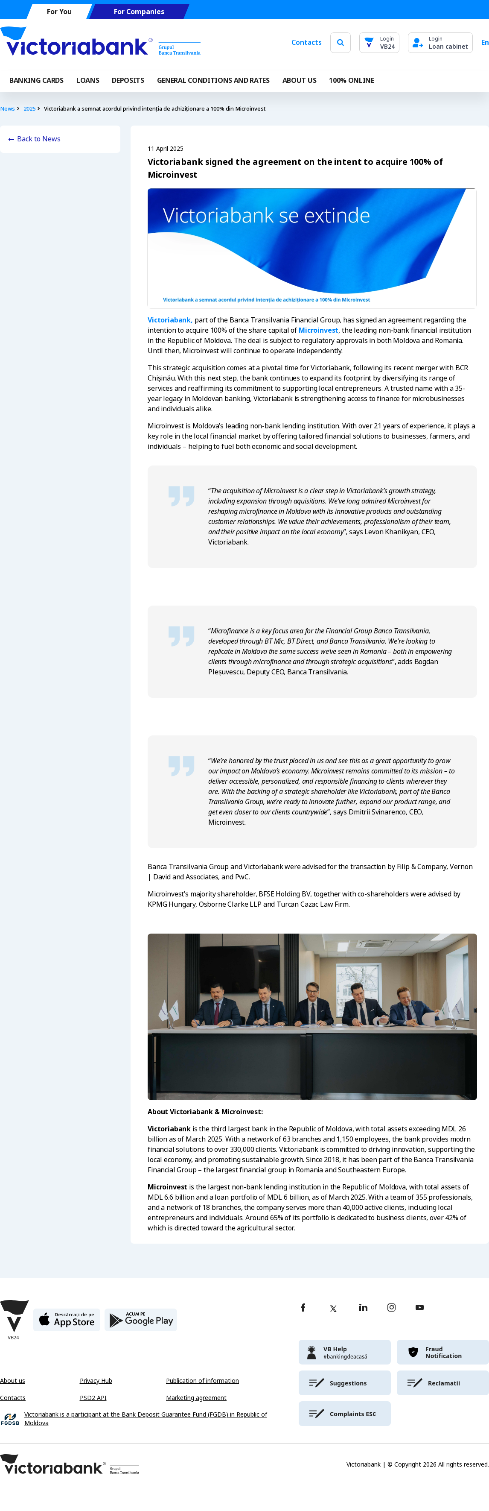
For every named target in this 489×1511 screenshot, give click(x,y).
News (7, 109)
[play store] (141, 1323)
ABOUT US (299, 80)
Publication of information (202, 1380)
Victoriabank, (170, 320)
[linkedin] (363, 1308)
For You (59, 12)
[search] (340, 42)
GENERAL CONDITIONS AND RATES (213, 80)
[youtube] (419, 1308)
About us (12, 1380)
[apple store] (66, 1323)
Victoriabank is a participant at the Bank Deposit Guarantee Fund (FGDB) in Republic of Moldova (145, 1419)
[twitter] (333, 1308)
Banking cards (36, 80)
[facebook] (303, 1308)
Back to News (39, 139)
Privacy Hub (96, 1380)
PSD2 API (93, 1398)
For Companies (139, 12)
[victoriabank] (345, 1352)
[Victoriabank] (100, 42)
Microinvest (318, 330)
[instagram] (391, 1308)
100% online (351, 80)
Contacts (306, 42)
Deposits (128, 80)
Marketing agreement (196, 1398)
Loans (87, 80)
